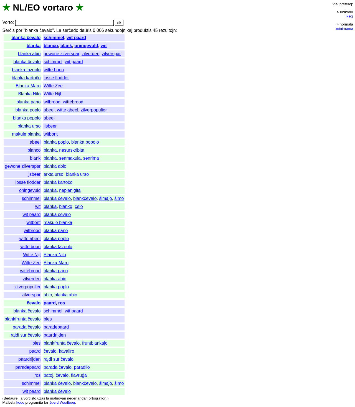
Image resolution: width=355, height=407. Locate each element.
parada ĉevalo (27, 327)
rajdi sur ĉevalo (26, 335)
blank (66, 45)
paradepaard (56, 327)
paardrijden (55, 335)
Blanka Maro (28, 85)
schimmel (54, 37)
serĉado (70, 30)
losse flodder (56, 77)
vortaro (57, 7)
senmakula (69, 158)
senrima (91, 158)
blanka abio (29, 53)
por (19, 30)
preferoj (345, 4)
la (21, 398)
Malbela (8, 402)
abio (48, 294)
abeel (49, 110)
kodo (20, 402)
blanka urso (29, 126)
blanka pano (28, 102)
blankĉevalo (85, 198)
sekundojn (115, 30)
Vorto (7, 22)
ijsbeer (50, 126)
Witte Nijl (52, 93)
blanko (65, 206)
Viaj (335, 4)
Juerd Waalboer (62, 402)
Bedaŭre (10, 398)
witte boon (54, 69)
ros (61, 303)
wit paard (76, 37)
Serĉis (8, 30)
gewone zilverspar (61, 53)
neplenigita (69, 190)
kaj (129, 30)
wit (104, 45)
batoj (48, 375)
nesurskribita (71, 150)
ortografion (97, 398)
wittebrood (73, 102)
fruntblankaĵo (95, 343)
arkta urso (53, 174)
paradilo (82, 367)
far (46, 402)
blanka (34, 45)
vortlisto (30, 398)
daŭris (86, 30)
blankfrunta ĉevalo (22, 319)
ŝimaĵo (105, 198)
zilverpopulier (94, 110)
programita (34, 402)
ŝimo (119, 198)
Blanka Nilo (29, 93)
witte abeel (67, 110)
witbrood (52, 102)
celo (79, 206)
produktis (142, 30)
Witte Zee (53, 85)
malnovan (58, 398)
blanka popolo (27, 118)
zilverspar (111, 53)
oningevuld (86, 45)
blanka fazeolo (26, 69)
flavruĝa (79, 375)
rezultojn (167, 30)
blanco (51, 45)
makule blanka (26, 134)
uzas (41, 398)
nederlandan (77, 398)
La (58, 30)
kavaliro (66, 351)
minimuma (344, 28)
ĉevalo (34, 303)
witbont (51, 134)
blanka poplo (28, 110)
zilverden (90, 53)
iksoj (349, 16)
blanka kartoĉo (26, 77)
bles (48, 319)
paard (50, 303)
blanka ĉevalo (25, 37)
